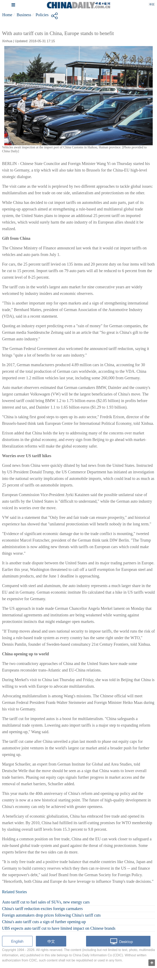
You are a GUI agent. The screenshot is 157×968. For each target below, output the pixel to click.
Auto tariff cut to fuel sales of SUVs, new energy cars (46, 902)
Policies (42, 14)
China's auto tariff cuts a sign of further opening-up (44, 921)
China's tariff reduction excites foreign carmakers (42, 908)
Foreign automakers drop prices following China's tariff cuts (51, 915)
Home (7, 14)
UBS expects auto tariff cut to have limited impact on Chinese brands (59, 928)
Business (24, 14)
